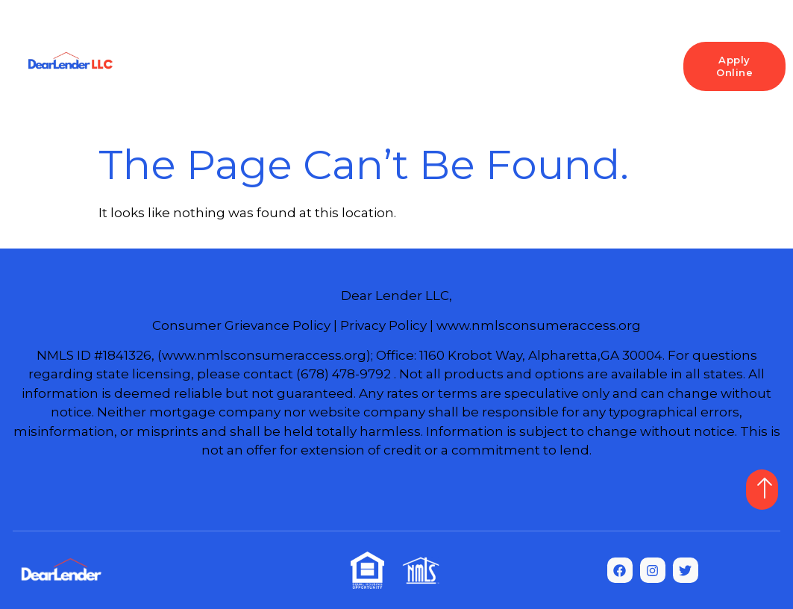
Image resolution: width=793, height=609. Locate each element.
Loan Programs (290, 52)
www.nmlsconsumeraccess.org (538, 325)
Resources (591, 52)
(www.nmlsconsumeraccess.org (261, 355)
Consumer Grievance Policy (241, 325)
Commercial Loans (404, 78)
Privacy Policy (383, 325)
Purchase (405, 52)
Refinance (494, 52)
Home (190, 52)
